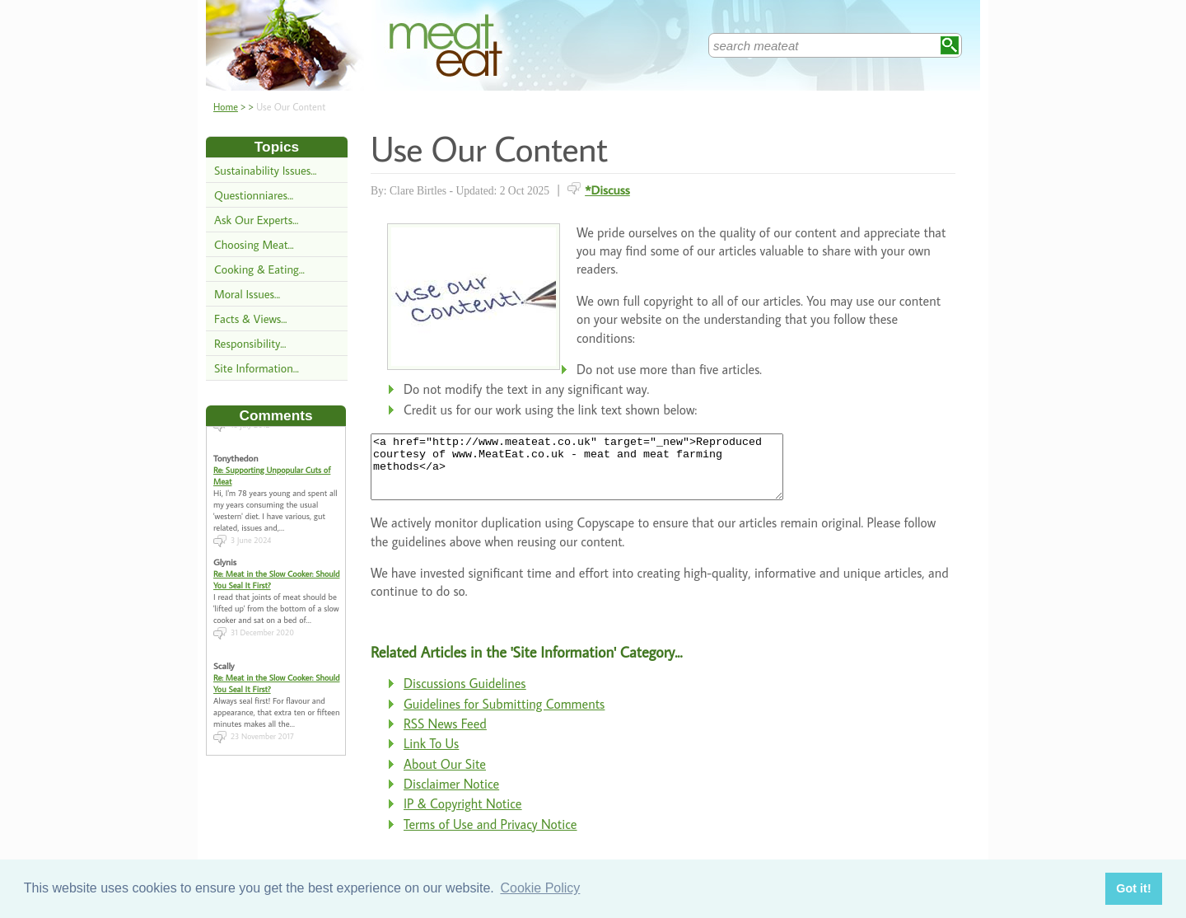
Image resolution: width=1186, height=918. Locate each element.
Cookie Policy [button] (540, 888)
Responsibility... (250, 343)
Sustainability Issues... (265, 170)
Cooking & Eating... (259, 269)
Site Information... (256, 368)
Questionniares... (253, 195)
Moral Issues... (247, 294)
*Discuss (607, 189)
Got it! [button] (1133, 888)
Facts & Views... (250, 318)
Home (225, 107)
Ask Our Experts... (256, 219)
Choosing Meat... (254, 244)
